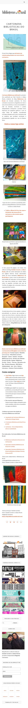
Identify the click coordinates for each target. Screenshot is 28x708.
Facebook (11, 695)
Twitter (17, 689)
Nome (4, 671)
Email (5, 689)
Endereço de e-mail (7, 667)
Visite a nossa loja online (14, 124)
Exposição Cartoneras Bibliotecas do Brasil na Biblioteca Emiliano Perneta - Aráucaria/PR (15, 451)
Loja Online (8, 375)
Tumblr (17, 695)
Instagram (5, 695)
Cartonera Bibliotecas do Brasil (11, 95)
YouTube (11, 689)
